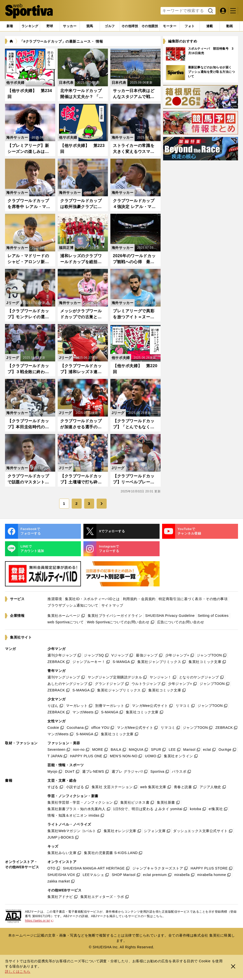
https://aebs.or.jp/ (39, 920)
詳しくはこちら (17, 972)
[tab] (50, 26)
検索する (210, 11)
